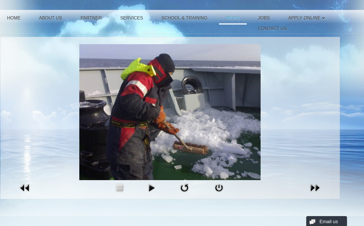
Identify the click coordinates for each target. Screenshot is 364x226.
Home (14, 18)
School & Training (184, 18)
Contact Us (272, 28)
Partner (91, 18)
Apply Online (304, 18)
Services (131, 18)
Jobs (264, 18)
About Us (50, 18)
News (233, 18)
